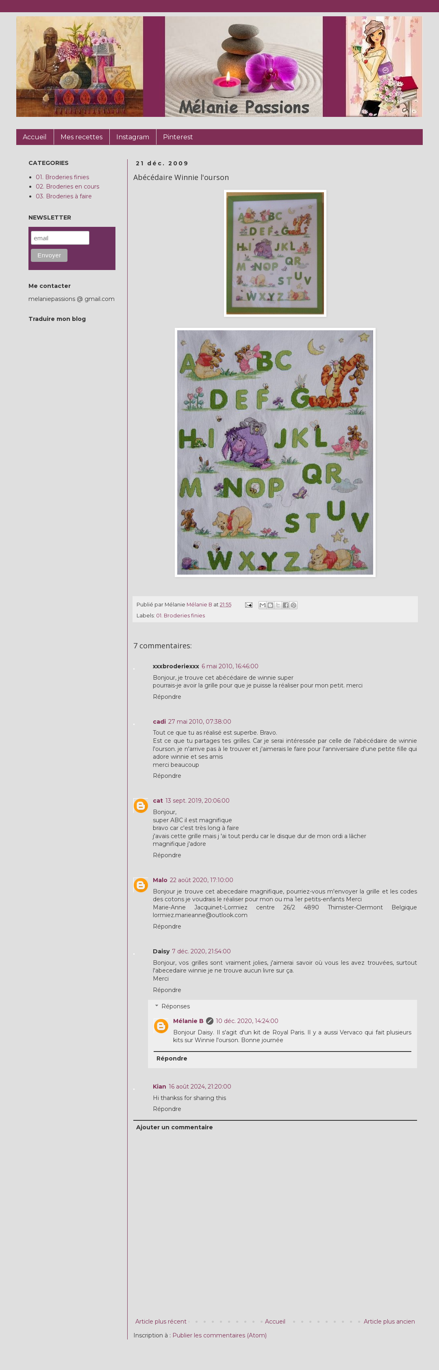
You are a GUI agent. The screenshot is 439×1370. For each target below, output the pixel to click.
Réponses (175, 1006)
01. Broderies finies (180, 616)
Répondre (167, 696)
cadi (159, 721)
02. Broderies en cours (67, 186)
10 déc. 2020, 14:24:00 (247, 1021)
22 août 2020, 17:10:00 (201, 880)
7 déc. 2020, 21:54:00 (201, 951)
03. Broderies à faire (64, 196)
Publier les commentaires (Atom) (219, 1335)
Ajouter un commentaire (174, 1127)
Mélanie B (188, 1021)
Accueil (275, 1321)
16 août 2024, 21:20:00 (200, 1086)
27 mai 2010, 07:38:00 (199, 721)
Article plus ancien (389, 1321)
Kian (159, 1086)
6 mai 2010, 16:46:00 (230, 666)
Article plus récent (161, 1321)
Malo (160, 880)
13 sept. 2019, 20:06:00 (197, 800)
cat (158, 800)
